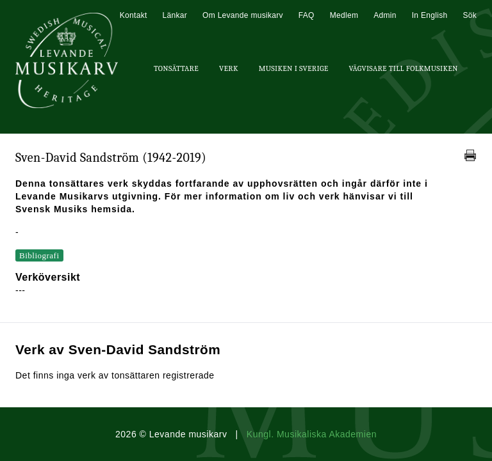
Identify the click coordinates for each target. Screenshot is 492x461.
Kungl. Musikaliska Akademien (312, 434)
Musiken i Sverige (294, 68)
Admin (385, 15)
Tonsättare (176, 68)
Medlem (344, 15)
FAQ (307, 15)
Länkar (175, 15)
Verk (228, 68)
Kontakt (133, 15)
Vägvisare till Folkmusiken (402, 68)
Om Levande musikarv (242, 15)
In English (430, 15)
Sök (470, 15)
